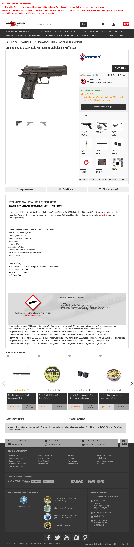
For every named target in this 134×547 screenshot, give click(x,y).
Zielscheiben (101, 458)
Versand (123, 75)
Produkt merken (69, 189)
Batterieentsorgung (16, 458)
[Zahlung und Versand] (97, 482)
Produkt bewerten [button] (77, 419)
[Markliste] (8, 356)
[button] (121, 179)
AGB (119, 544)
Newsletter (101, 464)
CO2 (34, 31)
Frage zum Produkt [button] (27, 189)
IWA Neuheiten (43, 458)
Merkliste (71, 455)
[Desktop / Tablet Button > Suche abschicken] (83, 24)
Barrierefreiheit (14, 461)
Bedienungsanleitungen (17, 464)
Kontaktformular (44, 461)
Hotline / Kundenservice (47, 455)
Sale (121, 35)
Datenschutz (98, 544)
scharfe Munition (54, 35)
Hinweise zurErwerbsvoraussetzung (101, 81)
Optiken (84, 35)
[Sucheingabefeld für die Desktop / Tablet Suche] (59, 24)
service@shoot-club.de (102, 513)
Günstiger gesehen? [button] (110, 189)
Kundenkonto (43, 464)
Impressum (88, 544)
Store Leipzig (72, 461)
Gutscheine (21, 35)
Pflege (104, 35)
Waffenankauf (73, 464)
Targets (112, 35)
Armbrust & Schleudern (75, 31)
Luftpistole (24, 31)
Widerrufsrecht (110, 544)
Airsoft (58, 31)
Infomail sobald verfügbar (103, 107)
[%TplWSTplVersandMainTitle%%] (37, 482)
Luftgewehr (11, 31)
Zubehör (94, 35)
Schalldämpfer (71, 35)
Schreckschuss (45, 31)
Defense (9, 35)
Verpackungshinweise (105, 461)
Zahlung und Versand (105, 455)
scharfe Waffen (36, 35)
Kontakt (125, 544)
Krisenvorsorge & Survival (101, 31)
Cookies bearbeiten (16, 467)
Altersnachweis (14, 455)
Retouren (71, 458)
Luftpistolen (103, 215)
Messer (118, 31)
